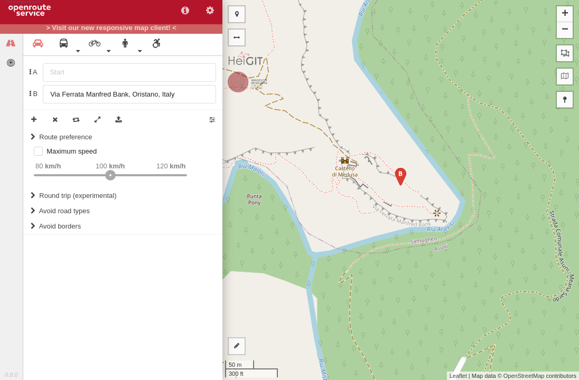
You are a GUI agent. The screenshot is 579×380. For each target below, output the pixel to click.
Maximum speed (71, 151)
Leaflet (458, 376)
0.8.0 (11, 375)
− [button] (565, 30)
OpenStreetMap (524, 376)
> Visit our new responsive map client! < (111, 28)
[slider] (110, 175)
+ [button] (565, 14)
